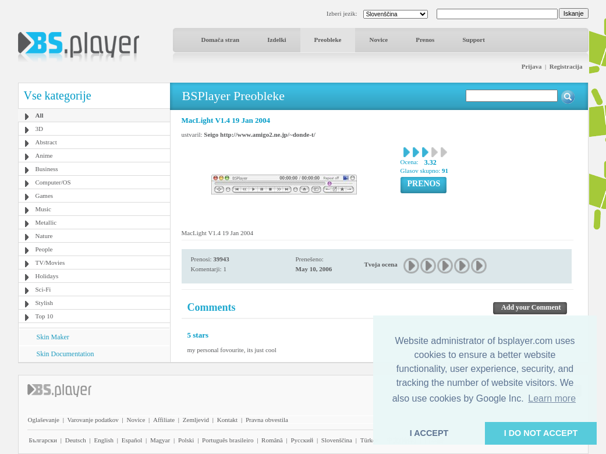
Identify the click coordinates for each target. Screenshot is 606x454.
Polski (186, 440)
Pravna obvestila (267, 419)
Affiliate (164, 419)
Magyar (160, 440)
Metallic (46, 222)
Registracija (566, 66)
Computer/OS (53, 182)
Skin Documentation (65, 354)
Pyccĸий (301, 440)
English (104, 440)
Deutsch (75, 440)
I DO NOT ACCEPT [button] (541, 433)
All (40, 115)
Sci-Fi (43, 289)
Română (272, 440)
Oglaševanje (43, 419)
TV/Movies (50, 262)
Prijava (532, 66)
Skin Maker (53, 337)
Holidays (47, 275)
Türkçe (369, 440)
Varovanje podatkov (93, 419)
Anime (44, 155)
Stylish (45, 302)
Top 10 (45, 316)
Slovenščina (336, 440)
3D (39, 128)
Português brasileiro (227, 440)
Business (47, 168)
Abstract (46, 142)
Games (45, 195)
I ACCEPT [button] (429, 433)
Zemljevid (196, 419)
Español (132, 440)
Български (43, 440)
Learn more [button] (552, 398)
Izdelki (276, 39)
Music (44, 208)
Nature (44, 235)
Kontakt (227, 419)
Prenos (425, 39)
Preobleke (328, 39)
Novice (378, 39)
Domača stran (220, 39)
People (44, 249)
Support (473, 39)
